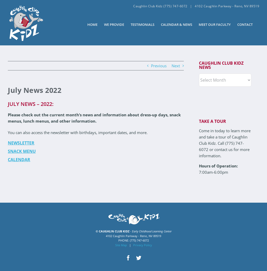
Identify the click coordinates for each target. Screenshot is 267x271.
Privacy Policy (142, 245)
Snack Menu (22, 151)
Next (176, 65)
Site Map (121, 245)
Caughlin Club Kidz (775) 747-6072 (160, 6)
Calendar (19, 159)
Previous (159, 65)
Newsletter (21, 143)
